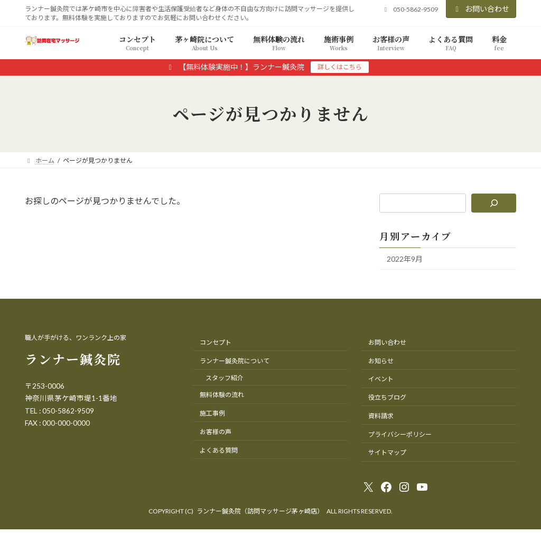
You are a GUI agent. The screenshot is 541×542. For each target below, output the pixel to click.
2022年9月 (405, 258)
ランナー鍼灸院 (73, 359)
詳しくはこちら (340, 67)
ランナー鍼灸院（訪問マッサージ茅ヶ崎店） (260, 511)
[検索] (493, 203)
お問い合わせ (481, 8)
